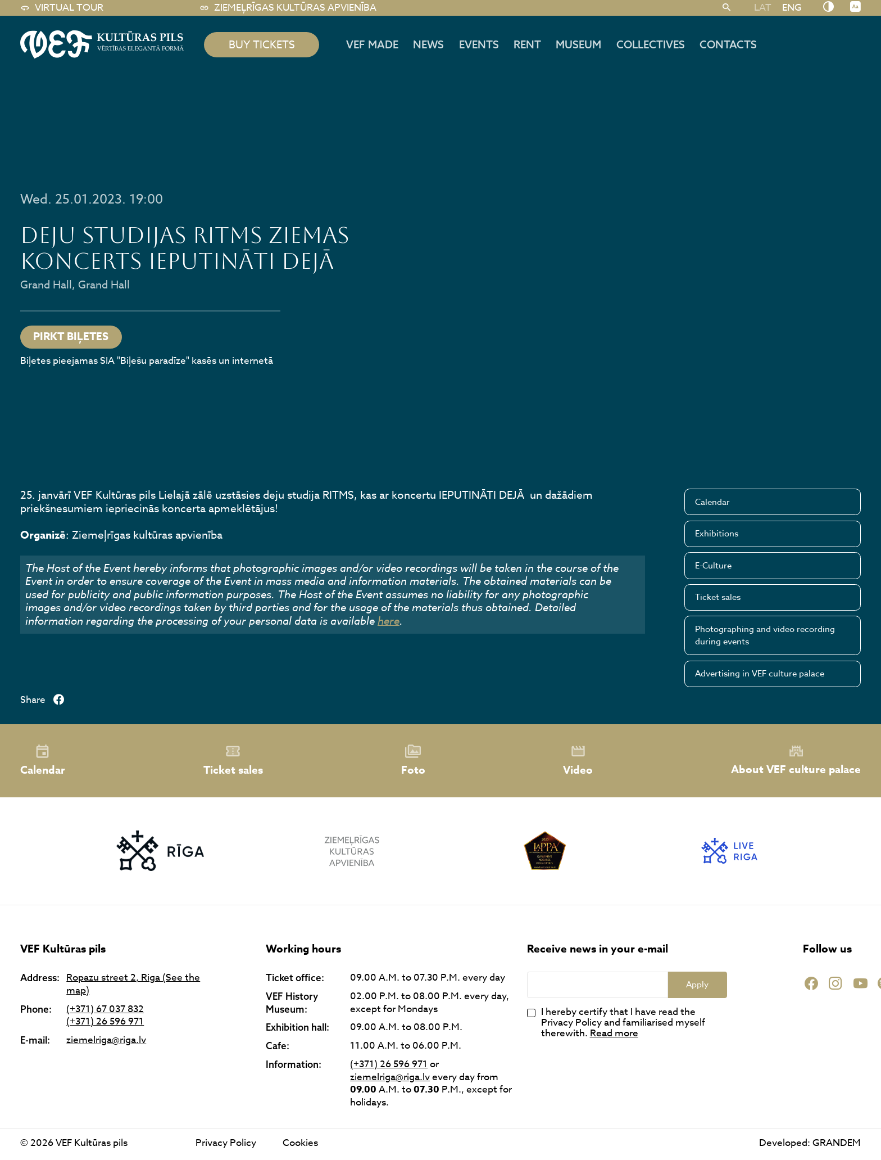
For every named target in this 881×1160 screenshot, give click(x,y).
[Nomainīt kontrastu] (828, 7)
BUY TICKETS (262, 44)
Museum (578, 44)
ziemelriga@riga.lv (106, 1040)
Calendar (712, 502)
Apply (697, 984)
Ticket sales (718, 597)
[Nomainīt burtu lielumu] (855, 7)
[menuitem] (762, 7)
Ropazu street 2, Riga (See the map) (133, 984)
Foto (413, 760)
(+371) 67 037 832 (105, 1009)
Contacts (728, 44)
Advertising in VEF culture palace (759, 673)
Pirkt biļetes (70, 337)
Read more (614, 1033)
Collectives (650, 44)
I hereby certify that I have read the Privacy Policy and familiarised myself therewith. (623, 1023)
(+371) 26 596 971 (105, 1021)
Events (479, 44)
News (428, 44)
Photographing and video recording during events (765, 635)
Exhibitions (716, 533)
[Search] (726, 8)
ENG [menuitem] (792, 8)
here (388, 620)
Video (578, 760)
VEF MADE (372, 44)
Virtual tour (61, 8)
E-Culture (713, 565)
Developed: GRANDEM (810, 1143)
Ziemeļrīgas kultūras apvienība (287, 8)
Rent (527, 44)
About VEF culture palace (796, 760)
